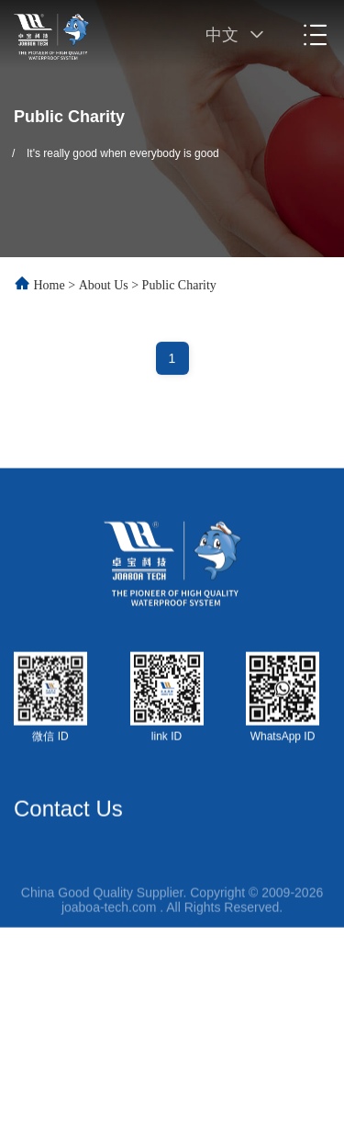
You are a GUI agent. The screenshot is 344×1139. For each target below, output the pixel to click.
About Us (103, 285)
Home (49, 285)
